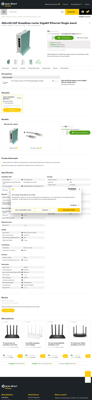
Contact (87, 4)
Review (55, 68)
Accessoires (5, 68)
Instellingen (73, 205)
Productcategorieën (34, 397)
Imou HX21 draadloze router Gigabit (33, 344)
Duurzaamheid (75, 4)
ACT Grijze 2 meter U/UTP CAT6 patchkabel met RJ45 (27, 81)
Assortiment (33, 394)
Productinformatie (33, 68)
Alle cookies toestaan (69, 210)
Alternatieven (65, 68)
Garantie (14, 68)
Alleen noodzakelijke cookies (23, 210)
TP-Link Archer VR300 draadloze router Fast (78, 344)
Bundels (22, 68)
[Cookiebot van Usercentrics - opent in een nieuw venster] (69, 189)
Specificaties (46, 68)
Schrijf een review (8, 310)
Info (20, 356)
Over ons (65, 4)
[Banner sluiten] (79, 189)
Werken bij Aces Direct (51, 4)
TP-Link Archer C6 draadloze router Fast (10, 344)
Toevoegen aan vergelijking (56, 50)
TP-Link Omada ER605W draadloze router (56, 344)
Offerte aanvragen (82, 38)
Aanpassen (46, 210)
